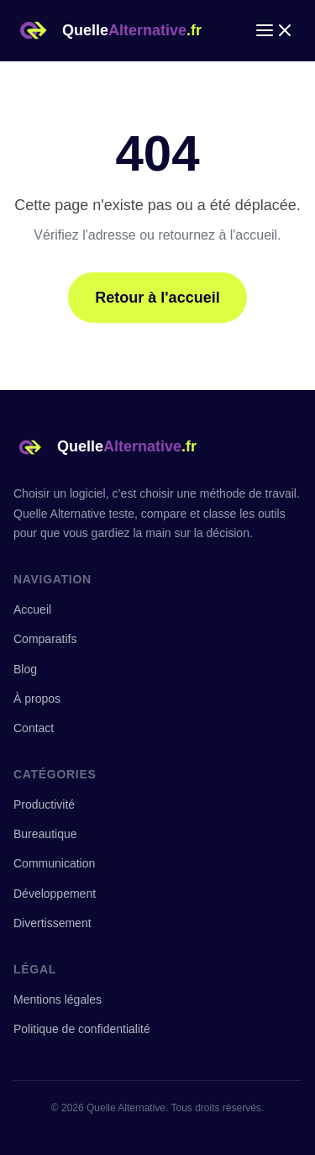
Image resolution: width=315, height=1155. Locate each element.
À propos (36, 698)
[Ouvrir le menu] (275, 30)
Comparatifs (44, 639)
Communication (54, 863)
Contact (33, 728)
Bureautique (45, 834)
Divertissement (52, 923)
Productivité (44, 804)
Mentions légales (57, 999)
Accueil (32, 609)
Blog (25, 669)
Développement (54, 893)
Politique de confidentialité (81, 1029)
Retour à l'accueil (157, 297)
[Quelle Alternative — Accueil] (107, 30)
